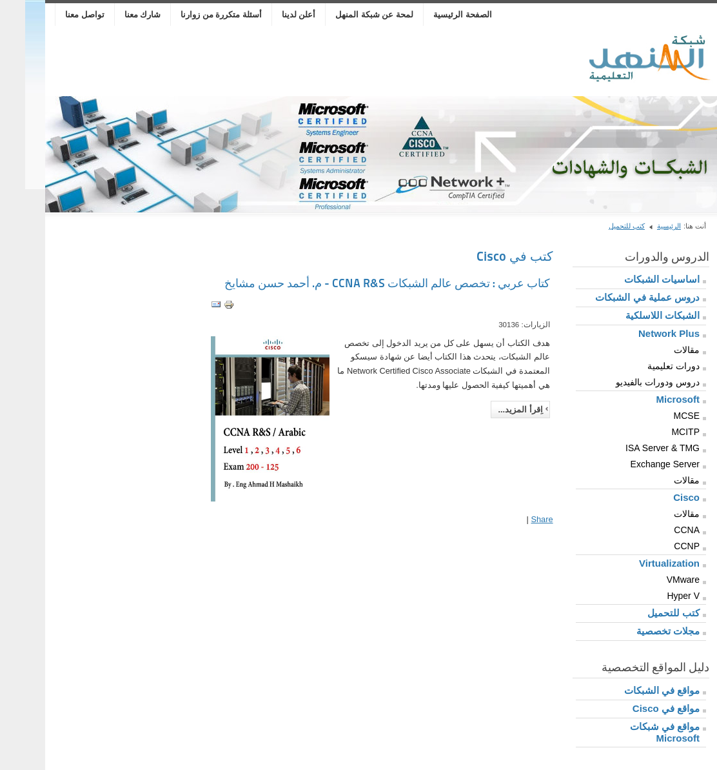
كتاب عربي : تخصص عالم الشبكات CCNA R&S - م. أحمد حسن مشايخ (362, 283)
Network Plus (643, 333)
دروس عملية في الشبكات (622, 297)
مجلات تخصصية (642, 630)
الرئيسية (644, 226)
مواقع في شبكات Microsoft (639, 732)
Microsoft (653, 399)
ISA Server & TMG (637, 448)
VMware (658, 579)
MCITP (660, 432)
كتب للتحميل (602, 226)
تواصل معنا (59, 14)
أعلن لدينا (274, 14)
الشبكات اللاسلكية (637, 315)
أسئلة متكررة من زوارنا (196, 14)
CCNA (661, 530)
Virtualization (644, 563)
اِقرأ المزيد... (495, 409)
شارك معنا (117, 14)
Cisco (661, 497)
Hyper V (658, 596)
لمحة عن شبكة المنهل (349, 14)
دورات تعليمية (648, 366)
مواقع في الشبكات (636, 690)
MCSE (661, 415)
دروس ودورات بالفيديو (632, 382)
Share (516, 519)
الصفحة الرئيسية (437, 14)
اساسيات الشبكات (636, 279)
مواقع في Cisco (640, 708)
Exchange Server (639, 464)
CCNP (661, 546)
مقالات (661, 350)
